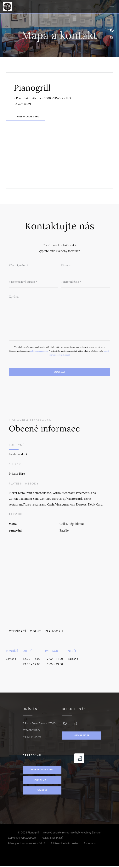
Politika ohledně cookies (67, 845)
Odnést (42, 791)
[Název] (85, 266)
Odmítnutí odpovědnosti (25, 839)
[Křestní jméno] (33, 266)
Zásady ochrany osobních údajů (29, 845)
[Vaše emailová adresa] (33, 282)
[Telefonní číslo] (85, 282)
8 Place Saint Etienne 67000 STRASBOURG (60, 97)
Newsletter (81, 736)
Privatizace (42, 780)
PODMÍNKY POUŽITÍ (57, 839)
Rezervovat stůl (28, 116)
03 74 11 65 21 (22, 104)
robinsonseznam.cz (39, 351)
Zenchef (96, 833)
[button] (112, 7)
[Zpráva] (59, 317)
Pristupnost (89, 845)
